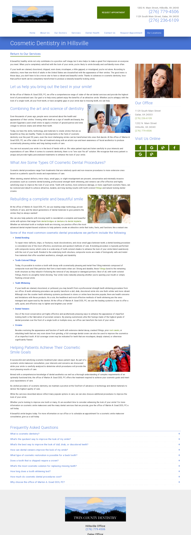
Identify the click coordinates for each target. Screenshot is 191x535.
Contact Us (109, 33)
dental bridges (47, 221)
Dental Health (92, 33)
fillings (99, 188)
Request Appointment (131, 33)
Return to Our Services (25, 54)
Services (76, 33)
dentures (61, 221)
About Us (45, 33)
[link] (33, 14)
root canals (114, 330)
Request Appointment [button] (113, 12)
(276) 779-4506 (164, 11)
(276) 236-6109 (164, 20)
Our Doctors (60, 33)
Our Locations (154, 33)
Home (32, 33)
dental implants (74, 221)
